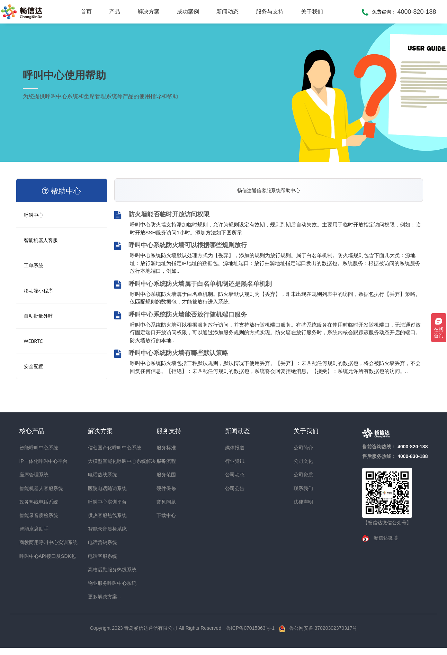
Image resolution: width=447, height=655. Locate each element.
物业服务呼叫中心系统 (100, 583)
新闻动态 (227, 12)
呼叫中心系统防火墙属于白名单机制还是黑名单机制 (193, 284)
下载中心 (166, 515)
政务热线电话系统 (31, 502)
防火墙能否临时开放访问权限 (161, 215)
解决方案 (148, 12)
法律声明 (303, 502)
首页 (86, 12)
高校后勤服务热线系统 (100, 569)
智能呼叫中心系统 (31, 447)
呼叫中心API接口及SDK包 (31, 556)
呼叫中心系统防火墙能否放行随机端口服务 (180, 315)
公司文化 (303, 461)
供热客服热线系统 (100, 515)
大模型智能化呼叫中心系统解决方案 (100, 461)
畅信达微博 (385, 538)
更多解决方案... (100, 596)
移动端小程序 (38, 290)
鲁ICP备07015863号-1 (251, 628)
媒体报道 (234, 447)
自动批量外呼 (38, 315)
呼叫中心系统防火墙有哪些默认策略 (171, 353)
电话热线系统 (100, 474)
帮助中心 (61, 190)
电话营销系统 (100, 542)
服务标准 (166, 447)
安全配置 (33, 366)
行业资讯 (234, 461)
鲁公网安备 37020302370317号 (323, 628)
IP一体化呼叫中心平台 (31, 461)
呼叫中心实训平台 (100, 502)
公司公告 (234, 488)
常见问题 (166, 502)
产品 (114, 12)
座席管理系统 (31, 474)
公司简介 (303, 447)
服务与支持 (270, 12)
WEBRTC (33, 341)
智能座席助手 (31, 529)
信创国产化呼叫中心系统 (100, 447)
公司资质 (303, 474)
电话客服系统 (100, 556)
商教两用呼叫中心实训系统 (31, 542)
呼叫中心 (33, 215)
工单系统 (33, 265)
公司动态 (234, 474)
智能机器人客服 (41, 240)
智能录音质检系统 (31, 515)
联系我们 (303, 488)
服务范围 (166, 474)
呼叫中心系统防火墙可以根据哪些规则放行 (180, 246)
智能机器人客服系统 (31, 488)
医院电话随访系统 (100, 488)
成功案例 (188, 12)
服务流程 (166, 461)
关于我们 (312, 12)
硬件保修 (166, 488)
